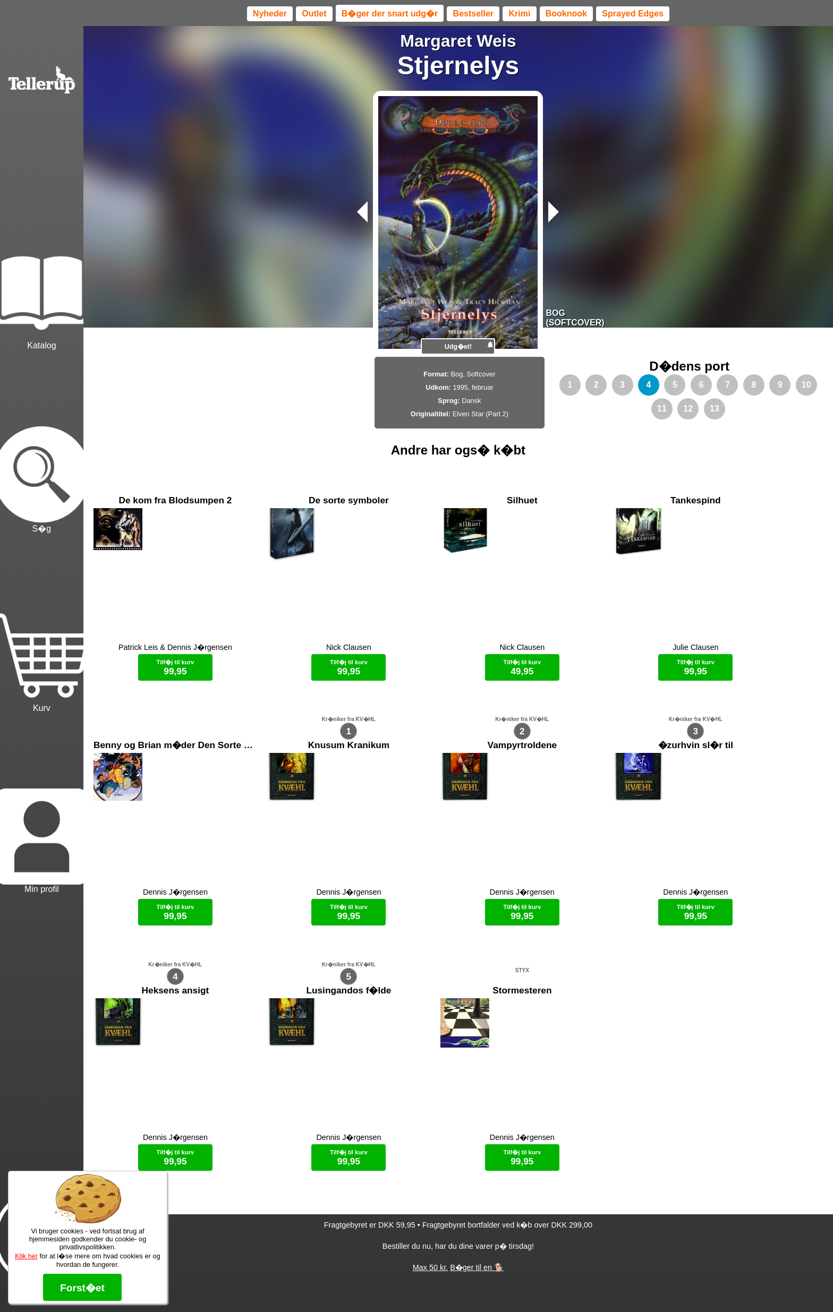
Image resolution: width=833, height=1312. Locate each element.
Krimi (519, 13)
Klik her (26, 1256)
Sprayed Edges (633, 13)
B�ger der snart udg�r (390, 13)
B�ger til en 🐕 (477, 1285)
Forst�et (82, 1287)
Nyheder (270, 13)
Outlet (314, 13)
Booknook (566, 13)
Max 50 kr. (430, 1285)
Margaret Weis (458, 40)
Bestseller (473, 13)
